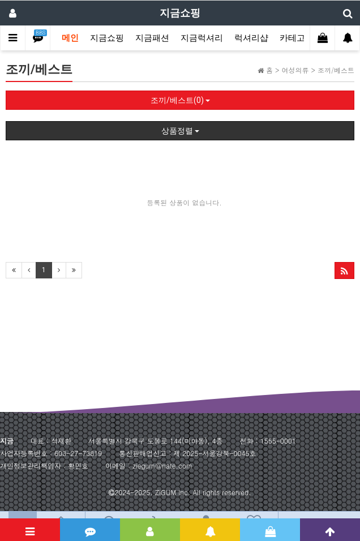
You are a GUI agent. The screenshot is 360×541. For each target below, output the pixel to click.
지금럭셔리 (202, 38)
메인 (70, 38)
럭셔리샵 (251, 38)
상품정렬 (180, 130)
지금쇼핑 (107, 38)
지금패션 (152, 38)
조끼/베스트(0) (180, 100)
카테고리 (297, 38)
